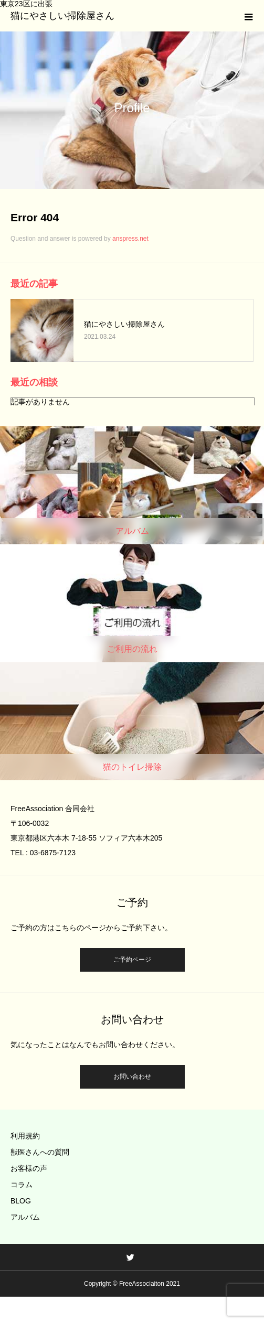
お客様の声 (28, 1168)
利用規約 (25, 1136)
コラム (21, 1184)
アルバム (25, 1217)
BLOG (20, 1201)
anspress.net (130, 238)
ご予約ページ (132, 959)
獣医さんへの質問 (39, 1152)
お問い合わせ (132, 1076)
